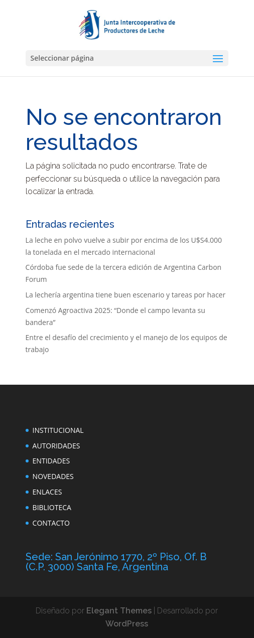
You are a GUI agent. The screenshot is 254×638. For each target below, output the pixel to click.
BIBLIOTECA (52, 507)
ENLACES (47, 492)
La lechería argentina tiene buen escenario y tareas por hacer (126, 294)
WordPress (126, 623)
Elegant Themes (119, 610)
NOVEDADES (53, 476)
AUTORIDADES (56, 445)
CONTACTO (51, 523)
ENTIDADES (51, 460)
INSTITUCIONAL (58, 430)
